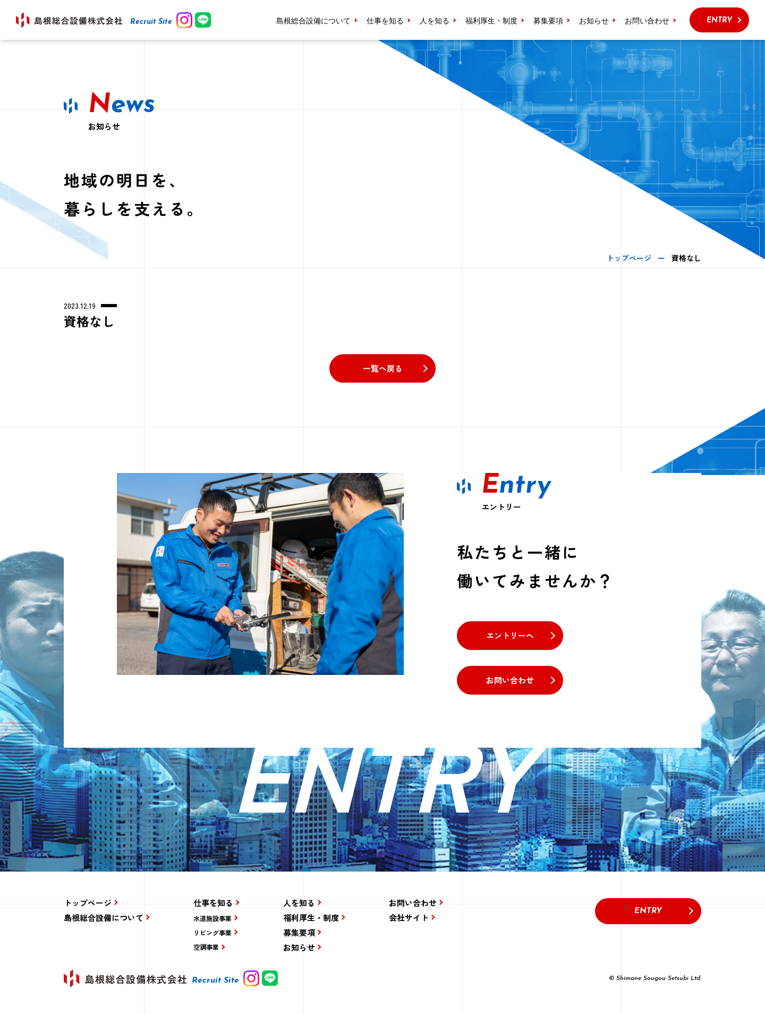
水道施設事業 (212, 918)
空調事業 (206, 946)
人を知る (434, 20)
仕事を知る (213, 902)
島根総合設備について (313, 20)
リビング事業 (212, 932)
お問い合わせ (647, 20)
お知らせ (594, 20)
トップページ (88, 902)
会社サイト (409, 917)
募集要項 (548, 20)
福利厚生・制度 (491, 20)
